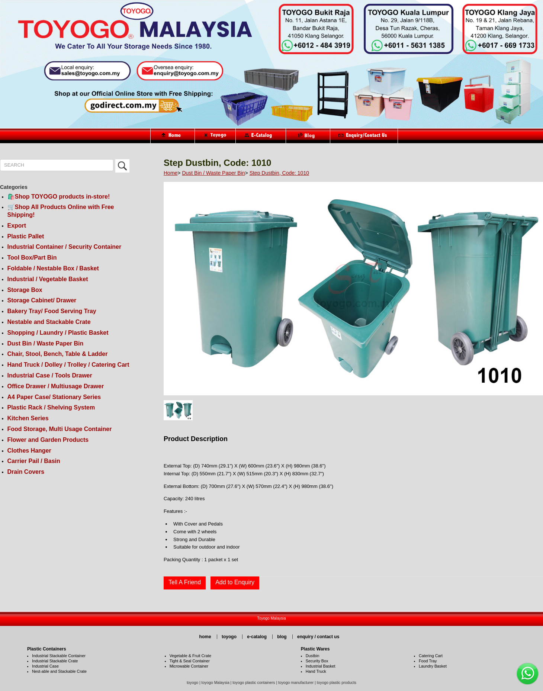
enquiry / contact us (318, 636)
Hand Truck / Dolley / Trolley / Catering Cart (68, 364)
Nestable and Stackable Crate (49, 322)
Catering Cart (431, 655)
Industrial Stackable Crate (55, 661)
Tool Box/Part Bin (32, 257)
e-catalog (257, 636)
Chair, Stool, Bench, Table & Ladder (57, 354)
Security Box (317, 661)
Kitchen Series (28, 418)
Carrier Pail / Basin (33, 461)
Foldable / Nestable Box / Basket (53, 268)
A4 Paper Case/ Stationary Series (54, 397)
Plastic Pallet (25, 236)
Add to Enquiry (234, 582)
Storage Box (24, 290)
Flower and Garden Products (48, 440)
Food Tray (428, 661)
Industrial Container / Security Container (64, 247)
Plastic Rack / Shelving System (51, 407)
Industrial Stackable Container (59, 655)
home (205, 636)
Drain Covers (26, 472)
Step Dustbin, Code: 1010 (279, 173)
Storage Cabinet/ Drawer (42, 300)
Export (16, 225)
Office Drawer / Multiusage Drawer (55, 386)
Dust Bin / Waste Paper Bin (45, 343)
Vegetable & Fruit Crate (190, 655)
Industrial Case (45, 666)
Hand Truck (316, 671)
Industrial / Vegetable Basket (47, 279)
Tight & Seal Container (190, 661)
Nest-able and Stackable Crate (59, 671)
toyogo (229, 636)
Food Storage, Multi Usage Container (59, 429)
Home (170, 173)
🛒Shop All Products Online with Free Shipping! (60, 211)
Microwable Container (189, 666)
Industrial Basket (320, 666)
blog (281, 636)
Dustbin (312, 655)
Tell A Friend (184, 582)
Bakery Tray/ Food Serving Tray (51, 311)
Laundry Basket (433, 666)
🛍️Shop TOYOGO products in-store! (58, 196)
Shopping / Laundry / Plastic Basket (58, 333)
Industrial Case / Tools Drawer (49, 375)
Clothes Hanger (29, 450)
